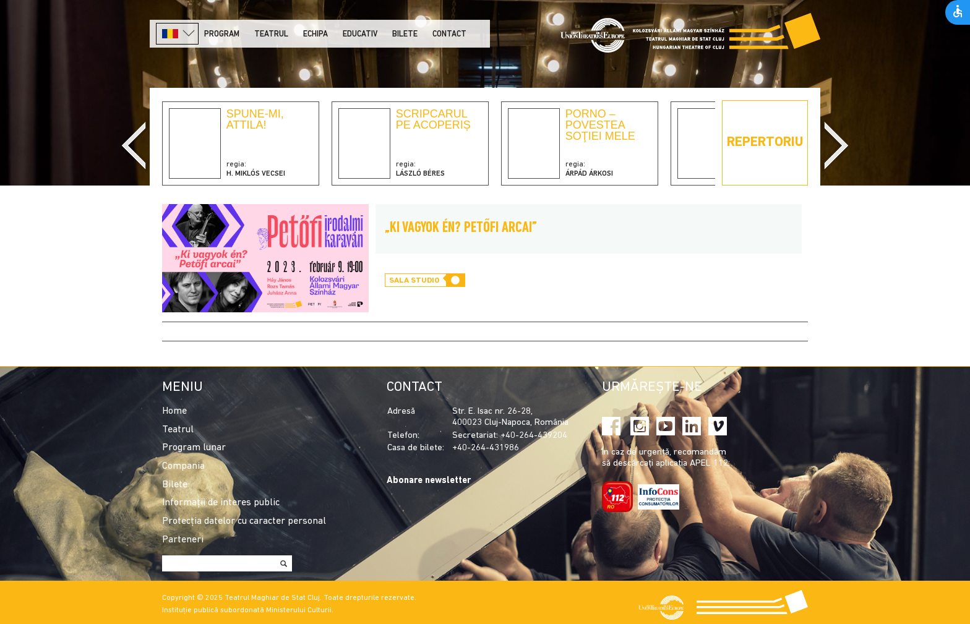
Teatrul (271, 34)
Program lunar (194, 448)
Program (221, 34)
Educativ (360, 34)
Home (174, 411)
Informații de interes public (221, 503)
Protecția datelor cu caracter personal (244, 521)
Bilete (405, 34)
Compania (183, 466)
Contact (449, 34)
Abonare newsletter (429, 480)
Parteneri (183, 540)
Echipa (315, 34)
